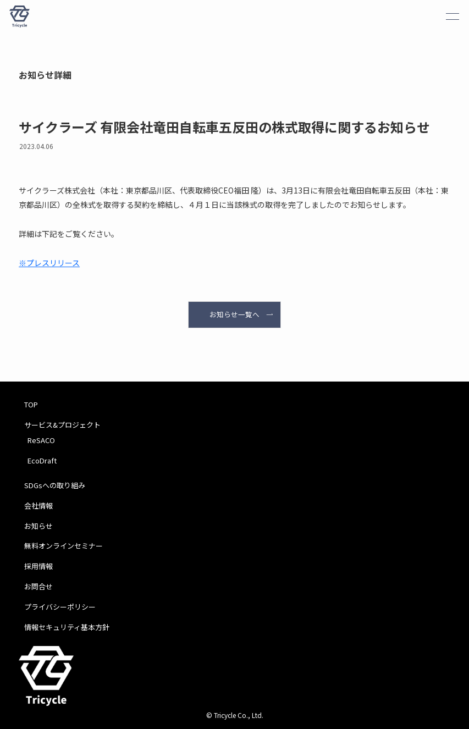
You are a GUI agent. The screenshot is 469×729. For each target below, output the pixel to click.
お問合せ (38, 586)
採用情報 (38, 566)
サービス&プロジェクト (62, 424)
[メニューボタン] (452, 16)
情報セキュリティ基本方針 (66, 627)
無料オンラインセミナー (63, 545)
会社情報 (38, 505)
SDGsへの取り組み (54, 485)
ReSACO (41, 440)
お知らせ (38, 526)
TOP (31, 404)
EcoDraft (42, 460)
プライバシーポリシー (60, 606)
